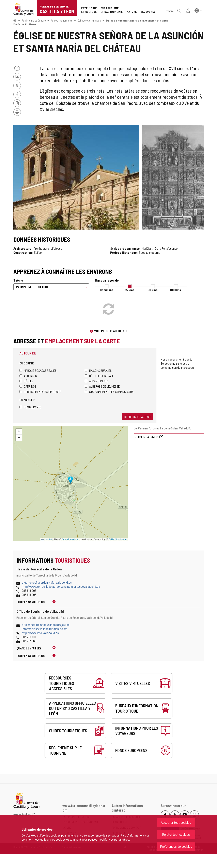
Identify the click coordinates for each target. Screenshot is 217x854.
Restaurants (30, 407)
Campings (27, 386)
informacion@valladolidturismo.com (44, 629)
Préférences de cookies (176, 846)
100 (176, 290)
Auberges (28, 376)
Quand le (29, 648)
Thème (18, 280)
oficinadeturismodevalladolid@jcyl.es (45, 624)
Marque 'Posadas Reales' (38, 370)
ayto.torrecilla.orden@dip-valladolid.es (47, 582)
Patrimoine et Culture (33, 20)
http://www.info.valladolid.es (40, 633)
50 (153, 290)
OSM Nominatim (117, 539)
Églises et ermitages (89, 20)
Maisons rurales (98, 370)
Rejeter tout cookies (176, 834)
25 (129, 290)
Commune (106, 290)
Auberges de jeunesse (102, 386)
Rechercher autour (137, 416)
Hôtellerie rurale (99, 376)
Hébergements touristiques (40, 391)
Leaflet (46, 539)
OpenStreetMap (70, 539)
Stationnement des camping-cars (109, 391)
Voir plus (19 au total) (110, 331)
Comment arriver (146, 437)
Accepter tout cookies (176, 822)
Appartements (97, 381)
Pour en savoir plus (31, 602)
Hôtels (26, 381)
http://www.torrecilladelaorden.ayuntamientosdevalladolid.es (61, 586)
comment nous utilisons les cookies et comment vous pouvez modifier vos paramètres (75, 839)
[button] (198, 10)
